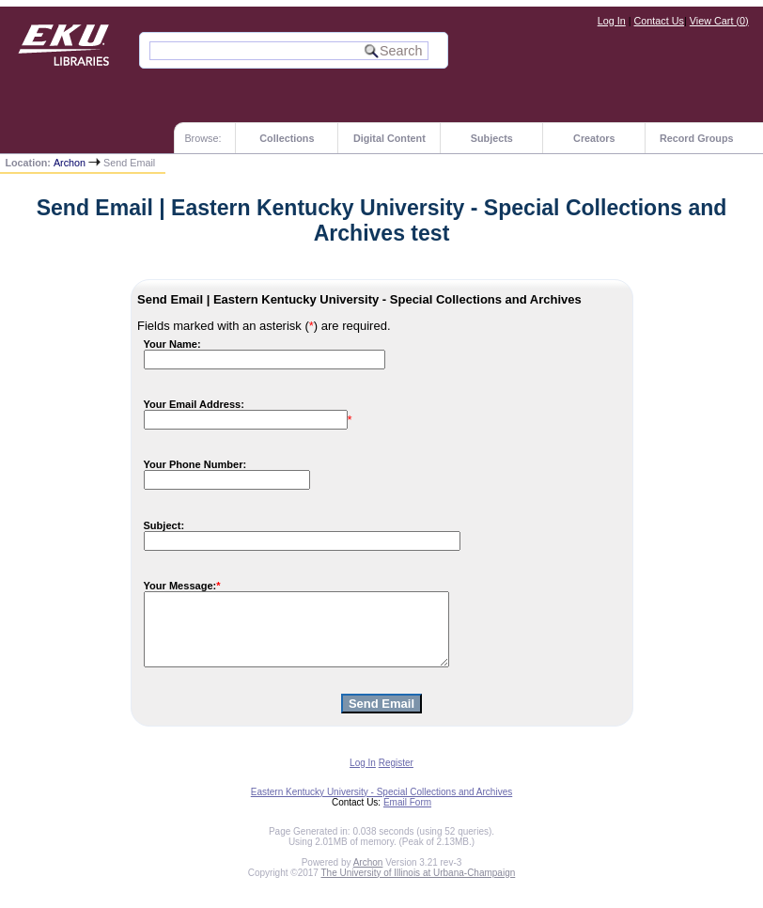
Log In (612, 20)
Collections (286, 138)
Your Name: (172, 344)
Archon (70, 162)
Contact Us (659, 20)
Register (396, 777)
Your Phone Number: (195, 464)
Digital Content (389, 138)
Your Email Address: (194, 404)
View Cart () (719, 20)
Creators (594, 138)
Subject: (164, 525)
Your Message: (180, 585)
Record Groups (697, 138)
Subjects (492, 138)
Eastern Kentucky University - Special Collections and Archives (381, 806)
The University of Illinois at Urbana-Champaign (418, 887)
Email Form (407, 816)
